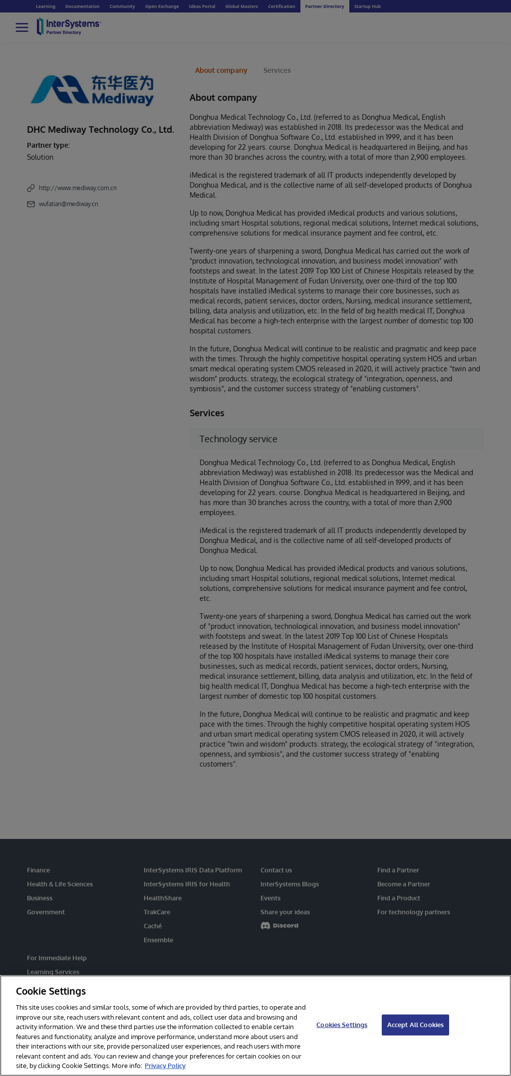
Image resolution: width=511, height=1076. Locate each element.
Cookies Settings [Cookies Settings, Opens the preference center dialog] (341, 1025)
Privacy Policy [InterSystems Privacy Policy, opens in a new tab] (165, 1066)
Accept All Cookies (415, 1025)
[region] (255, 1025)
